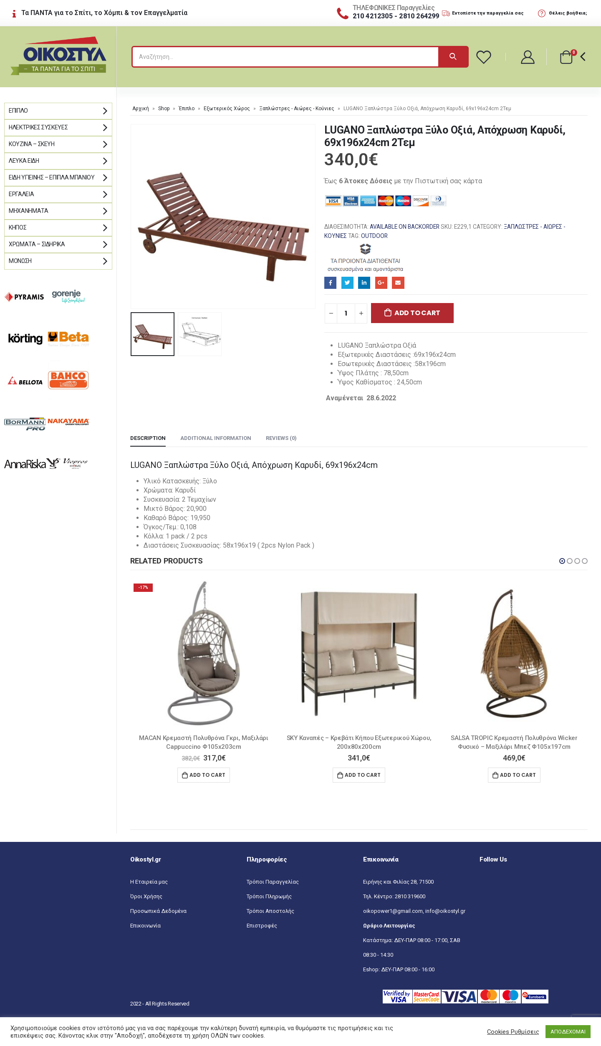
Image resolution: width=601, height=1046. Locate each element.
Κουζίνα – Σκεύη (32, 144)
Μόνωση (20, 261)
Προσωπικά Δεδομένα (158, 911)
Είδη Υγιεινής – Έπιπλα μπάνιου (52, 177)
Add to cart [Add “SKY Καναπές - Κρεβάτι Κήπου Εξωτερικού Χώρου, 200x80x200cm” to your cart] (363, 774)
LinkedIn (364, 283)
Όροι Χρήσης (146, 896)
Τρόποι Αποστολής (270, 911)
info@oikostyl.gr (445, 911)
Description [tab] (148, 438)
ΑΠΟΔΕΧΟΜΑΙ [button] (568, 1031)
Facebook (330, 283)
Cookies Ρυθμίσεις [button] (513, 1032)
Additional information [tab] (215, 438)
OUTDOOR (374, 235)
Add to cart (417, 313)
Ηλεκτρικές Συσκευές (38, 127)
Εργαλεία (21, 194)
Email (398, 283)
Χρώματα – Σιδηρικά (37, 244)
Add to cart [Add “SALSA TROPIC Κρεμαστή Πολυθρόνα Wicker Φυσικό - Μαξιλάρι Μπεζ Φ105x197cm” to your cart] (518, 774)
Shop (163, 108)
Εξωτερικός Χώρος (227, 108)
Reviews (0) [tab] (281, 438)
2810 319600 (410, 896)
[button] (562, 561)
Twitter (347, 283)
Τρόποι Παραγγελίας (273, 882)
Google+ (381, 283)
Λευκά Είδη (24, 160)
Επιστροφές (262, 925)
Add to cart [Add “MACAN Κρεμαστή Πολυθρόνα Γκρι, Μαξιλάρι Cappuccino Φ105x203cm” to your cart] (207, 774)
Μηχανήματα (28, 210)
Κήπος (17, 227)
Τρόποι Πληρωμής (269, 896)
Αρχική (140, 108)
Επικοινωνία (145, 925)
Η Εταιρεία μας (149, 882)
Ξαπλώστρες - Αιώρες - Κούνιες (296, 108)
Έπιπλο (186, 108)
